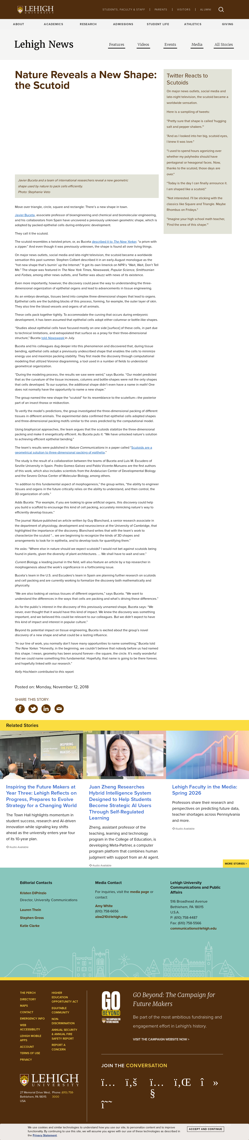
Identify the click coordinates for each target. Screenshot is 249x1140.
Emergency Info (32, 1018)
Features (116, 44)
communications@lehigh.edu (193, 928)
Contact (26, 1012)
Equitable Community (60, 1010)
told (53, 337)
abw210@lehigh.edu (111, 916)
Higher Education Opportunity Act (65, 997)
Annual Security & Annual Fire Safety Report (64, 1034)
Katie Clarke (30, 925)
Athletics (192, 24)
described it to (114, 241)
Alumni (205, 9)
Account (27, 1047)
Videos (143, 44)
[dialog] (124, 1132)
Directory (28, 999)
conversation (146, 1065)
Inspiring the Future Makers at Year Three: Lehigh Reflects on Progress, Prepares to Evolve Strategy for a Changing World (41, 796)
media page (139, 891)
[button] (221, 9)
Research (88, 24)
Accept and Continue (205, 1129)
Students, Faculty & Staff (124, 9)
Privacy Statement (45, 1135)
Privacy (26, 1060)
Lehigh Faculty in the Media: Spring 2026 (204, 790)
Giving (227, 24)
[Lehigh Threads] (109, 1106)
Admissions (123, 24)
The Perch (28, 993)
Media (197, 44)
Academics (53, 24)
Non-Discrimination (63, 1021)
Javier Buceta (25, 214)
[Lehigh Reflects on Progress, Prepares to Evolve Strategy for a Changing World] (41, 755)
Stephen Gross (32, 917)
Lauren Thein (30, 909)
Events (170, 44)
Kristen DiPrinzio (33, 892)
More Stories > (236, 863)
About (18, 24)
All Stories (224, 44)
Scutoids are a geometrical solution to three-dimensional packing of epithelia (83, 450)
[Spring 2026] (207, 755)
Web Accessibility (30, 1027)
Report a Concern (59, 1047)
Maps (24, 1006)
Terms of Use (30, 1053)
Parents (161, 9)
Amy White (104, 905)
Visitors (184, 9)
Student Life (158, 24)
